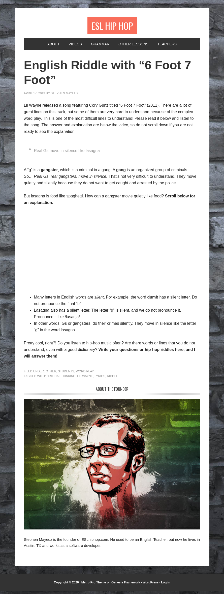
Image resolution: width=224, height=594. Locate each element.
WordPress (150, 585)
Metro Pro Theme (93, 585)
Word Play (85, 374)
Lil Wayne (85, 379)
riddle (112, 379)
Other (51, 374)
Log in (165, 585)
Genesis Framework (125, 585)
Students (66, 374)
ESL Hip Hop (112, 27)
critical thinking (61, 379)
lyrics (99, 379)
